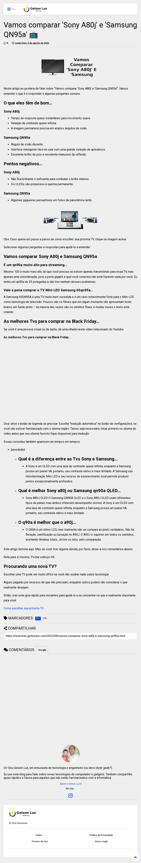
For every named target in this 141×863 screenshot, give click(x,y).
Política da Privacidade (101, 835)
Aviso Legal (101, 841)
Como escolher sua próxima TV (24, 608)
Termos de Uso (40, 841)
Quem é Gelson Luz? (71, 783)
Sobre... (39, 835)
